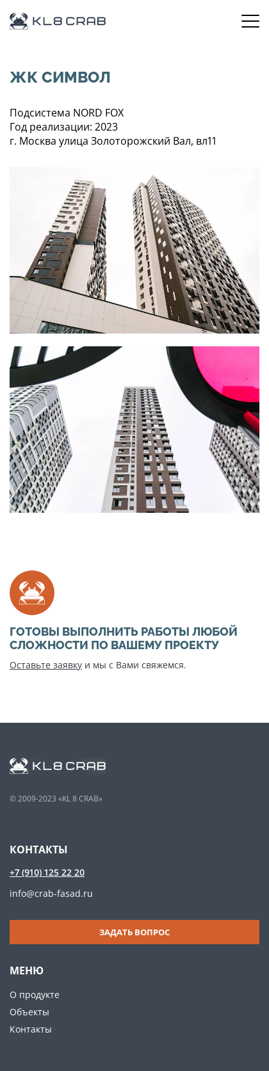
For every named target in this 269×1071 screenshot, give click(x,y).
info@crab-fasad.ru (51, 893)
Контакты (31, 1029)
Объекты (29, 1012)
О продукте (35, 994)
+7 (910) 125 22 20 (47, 872)
